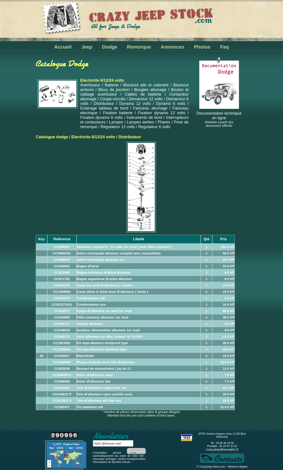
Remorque (139, 47)
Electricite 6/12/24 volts (93, 137)
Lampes (116, 122)
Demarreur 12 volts (146, 99)
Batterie (112, 85)
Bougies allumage (150, 89)
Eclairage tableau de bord (104, 108)
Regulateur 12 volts (118, 127)
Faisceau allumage (150, 108)
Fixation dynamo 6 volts (101, 117)
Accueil (62, 47)
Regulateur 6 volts (154, 127)
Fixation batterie (117, 113)
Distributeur (104, 103)
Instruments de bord (144, 117)
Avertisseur (90, 85)
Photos (202, 47)
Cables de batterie (143, 94)
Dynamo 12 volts (135, 103)
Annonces (172, 47)
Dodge (109, 47)
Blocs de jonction (114, 89)
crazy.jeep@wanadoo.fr (222, 449)
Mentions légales (238, 466)
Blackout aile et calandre (145, 85)
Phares (164, 122)
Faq (224, 47)
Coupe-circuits (112, 99)
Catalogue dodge (52, 137)
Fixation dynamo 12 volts (161, 113)
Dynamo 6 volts (170, 103)
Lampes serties (140, 122)
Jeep (86, 47)
